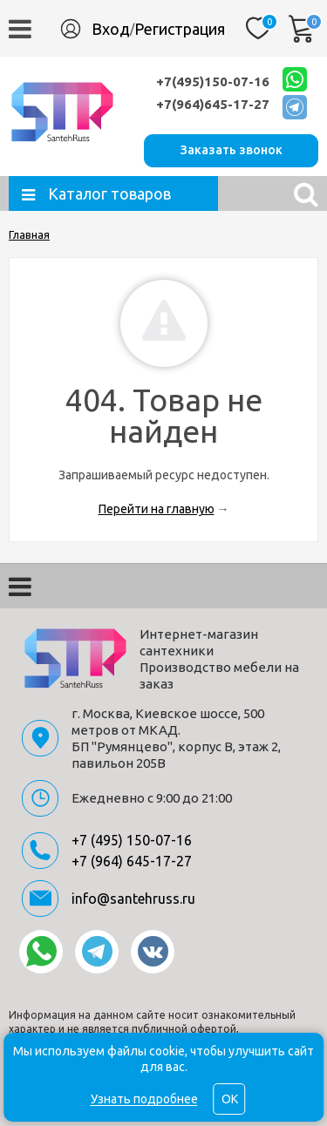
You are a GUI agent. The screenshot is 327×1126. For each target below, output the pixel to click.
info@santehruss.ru (133, 898)
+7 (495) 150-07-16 (132, 840)
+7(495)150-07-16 (212, 81)
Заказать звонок (232, 150)
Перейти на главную (157, 509)
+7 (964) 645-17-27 (132, 861)
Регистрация (179, 28)
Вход (111, 28)
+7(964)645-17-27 (212, 104)
